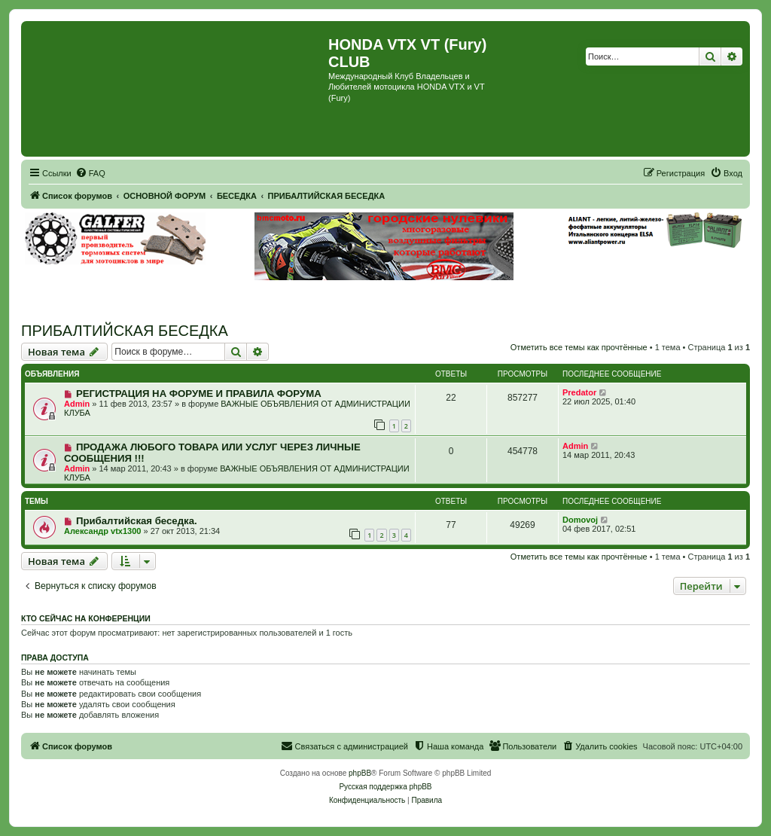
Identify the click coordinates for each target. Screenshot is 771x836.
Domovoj (580, 519)
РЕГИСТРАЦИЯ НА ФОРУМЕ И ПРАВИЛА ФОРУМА (199, 393)
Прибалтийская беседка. (136, 520)
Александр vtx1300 (102, 530)
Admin (77, 403)
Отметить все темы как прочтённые (579, 347)
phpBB (360, 773)
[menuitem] (90, 173)
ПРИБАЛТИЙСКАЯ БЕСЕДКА (124, 330)
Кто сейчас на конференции (86, 618)
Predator (579, 392)
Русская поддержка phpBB (385, 787)
